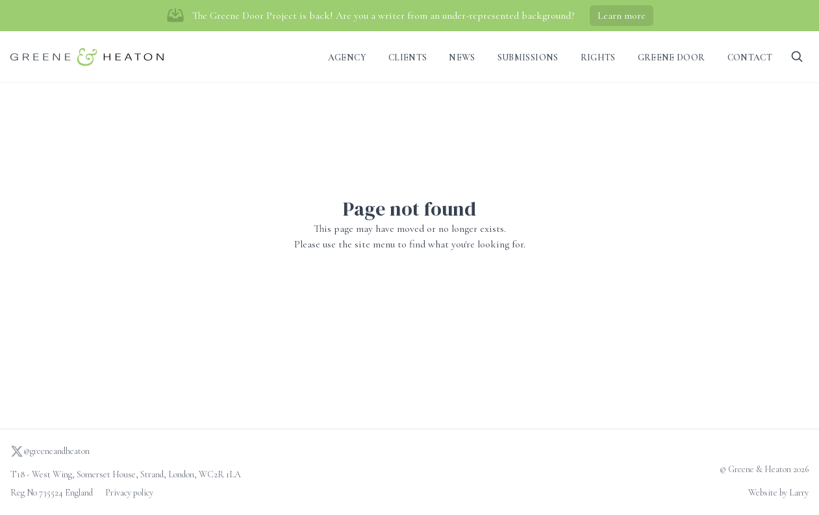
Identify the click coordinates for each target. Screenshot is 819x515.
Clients (407, 57)
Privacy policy (129, 492)
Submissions (528, 57)
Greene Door (671, 57)
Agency (347, 57)
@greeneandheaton (50, 451)
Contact (749, 57)
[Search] (797, 56)
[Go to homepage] (87, 56)
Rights (598, 57)
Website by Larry (778, 492)
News (462, 57)
